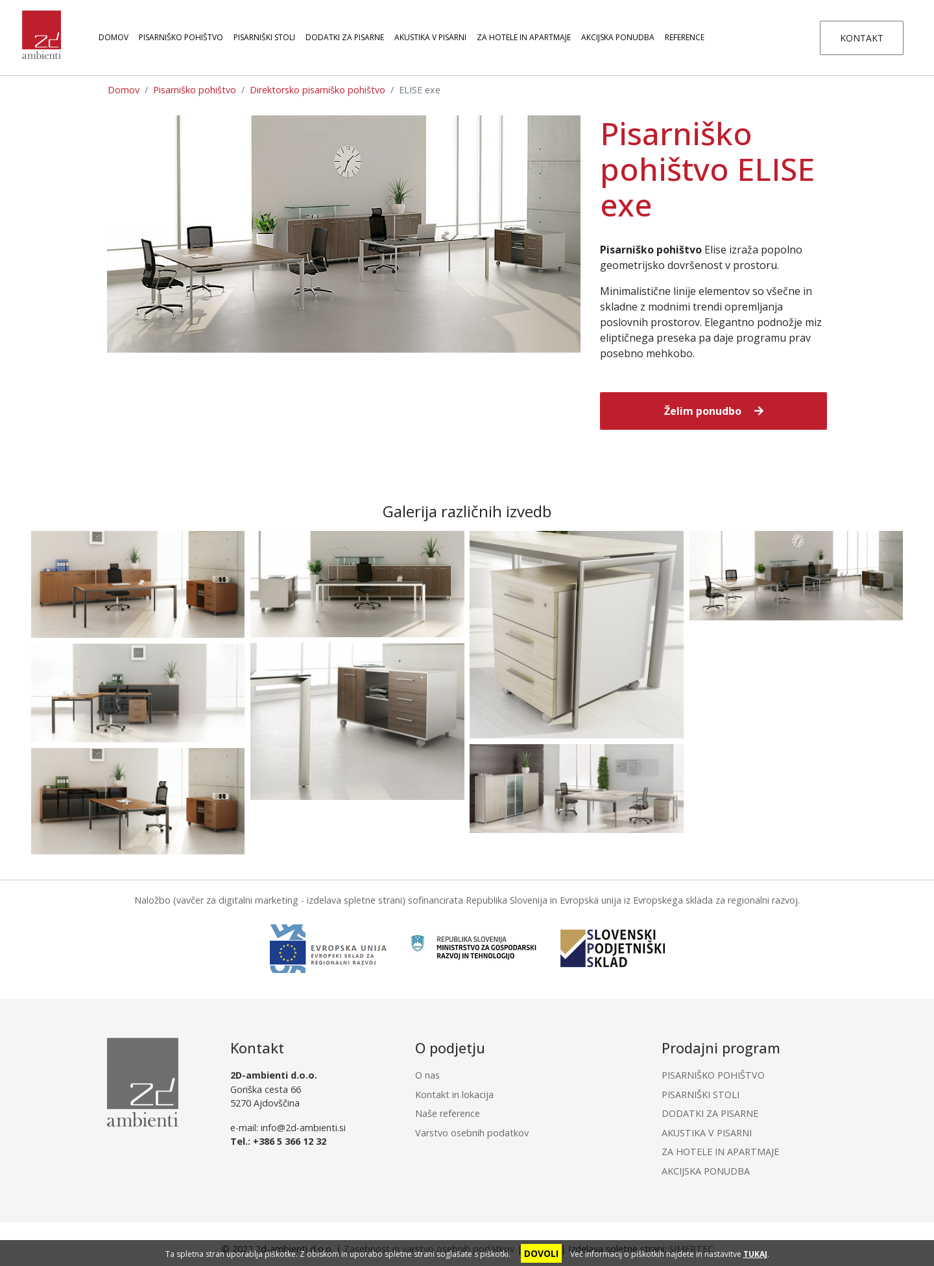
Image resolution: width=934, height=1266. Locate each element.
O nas (427, 1075)
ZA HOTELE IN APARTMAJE (524, 37)
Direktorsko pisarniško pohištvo (317, 90)
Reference (684, 37)
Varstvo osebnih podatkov (472, 1133)
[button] (713, 411)
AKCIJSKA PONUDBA (617, 37)
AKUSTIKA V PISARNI (430, 37)
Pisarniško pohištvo (194, 90)
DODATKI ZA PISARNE (344, 37)
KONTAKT (861, 38)
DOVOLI (541, 1253)
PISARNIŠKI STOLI (264, 37)
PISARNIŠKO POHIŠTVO (181, 37)
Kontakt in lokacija (454, 1094)
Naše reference (447, 1113)
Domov (113, 37)
